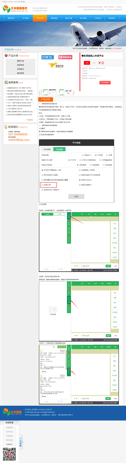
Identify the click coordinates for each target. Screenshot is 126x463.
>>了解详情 (29, 120)
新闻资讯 (54, 18)
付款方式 (49, 409)
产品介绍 (40, 18)
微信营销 (20, 73)
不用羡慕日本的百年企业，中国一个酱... (20, 100)
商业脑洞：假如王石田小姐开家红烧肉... (20, 94)
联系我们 (112, 18)
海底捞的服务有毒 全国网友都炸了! (18, 97)
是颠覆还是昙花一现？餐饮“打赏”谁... (19, 88)
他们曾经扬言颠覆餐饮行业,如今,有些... (20, 114)
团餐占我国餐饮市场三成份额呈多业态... (20, 112)
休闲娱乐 (20, 69)
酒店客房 (20, 65)
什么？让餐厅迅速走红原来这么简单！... (20, 103)
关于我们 (25, 18)
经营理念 (35, 409)
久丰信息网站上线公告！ (15, 109)
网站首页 (11, 18)
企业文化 (42, 409)
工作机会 (97, 18)
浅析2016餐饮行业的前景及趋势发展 (19, 106)
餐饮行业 (20, 61)
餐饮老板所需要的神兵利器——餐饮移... (20, 91)
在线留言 (9, 444)
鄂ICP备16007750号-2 (65, 415)
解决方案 (68, 18)
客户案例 (83, 18)
